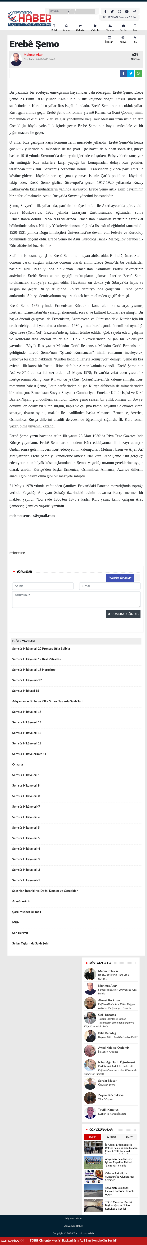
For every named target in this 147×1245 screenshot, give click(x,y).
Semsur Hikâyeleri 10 (76, 776)
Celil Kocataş (107, 1014)
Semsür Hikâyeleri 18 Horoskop (76, 671)
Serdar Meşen (107, 1080)
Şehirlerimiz (76, 934)
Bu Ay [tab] (129, 1137)
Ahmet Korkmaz (109, 1000)
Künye (123, 39)
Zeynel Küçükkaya (110, 1095)
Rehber (124, 28)
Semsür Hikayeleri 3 (76, 860)
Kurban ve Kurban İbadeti (112, 1114)
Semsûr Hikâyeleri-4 (76, 850)
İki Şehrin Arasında (108, 1052)
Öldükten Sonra (106, 1085)
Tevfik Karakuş (108, 1109)
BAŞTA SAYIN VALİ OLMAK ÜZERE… (113, 977)
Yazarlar (110, 28)
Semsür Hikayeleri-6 (76, 818)
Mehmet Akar (107, 985)
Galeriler (81, 28)
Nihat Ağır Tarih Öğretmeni (116, 1062)
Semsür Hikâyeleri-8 (76, 797)
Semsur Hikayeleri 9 (76, 787)
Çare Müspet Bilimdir (76, 913)
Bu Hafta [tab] (111, 1137)
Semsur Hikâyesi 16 (76, 692)
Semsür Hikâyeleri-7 (76, 808)
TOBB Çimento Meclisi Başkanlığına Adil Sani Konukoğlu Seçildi (73, 1240)
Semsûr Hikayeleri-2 (76, 871)
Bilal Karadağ (107, 1033)
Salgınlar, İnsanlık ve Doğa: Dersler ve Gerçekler (76, 892)
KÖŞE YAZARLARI (100, 963)
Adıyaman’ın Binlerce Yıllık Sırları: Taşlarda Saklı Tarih (76, 703)
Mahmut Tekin (108, 971)
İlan (135, 28)
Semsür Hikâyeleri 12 (76, 745)
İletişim (109, 39)
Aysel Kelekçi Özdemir (113, 1047)
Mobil (54, 28)
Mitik (76, 924)
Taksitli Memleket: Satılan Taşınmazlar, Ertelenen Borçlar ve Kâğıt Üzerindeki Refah (109, 1023)
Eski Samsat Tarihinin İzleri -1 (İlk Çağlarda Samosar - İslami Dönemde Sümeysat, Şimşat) (110, 1070)
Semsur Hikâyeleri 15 (76, 713)
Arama (66, 28)
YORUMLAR (24, 571)
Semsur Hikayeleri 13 (76, 734)
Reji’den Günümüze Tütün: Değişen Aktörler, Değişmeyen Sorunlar (117, 1006)
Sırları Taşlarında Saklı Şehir (76, 945)
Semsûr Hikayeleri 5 (76, 829)
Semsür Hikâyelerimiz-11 (76, 755)
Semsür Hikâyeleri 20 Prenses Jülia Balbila (76, 650)
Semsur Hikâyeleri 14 (76, 724)
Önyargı (76, 766)
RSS (135, 39)
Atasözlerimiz (76, 903)
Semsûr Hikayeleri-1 (76, 882)
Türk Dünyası (105, 1099)
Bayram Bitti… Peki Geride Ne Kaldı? (118, 1037)
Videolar (95, 28)
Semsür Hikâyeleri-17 (76, 682)
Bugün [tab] (92, 1137)
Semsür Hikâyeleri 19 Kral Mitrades (76, 660)
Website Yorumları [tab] (120, 577)
